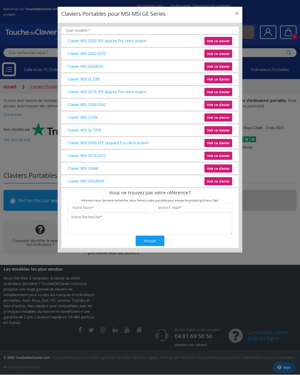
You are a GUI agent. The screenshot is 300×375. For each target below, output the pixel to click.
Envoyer (150, 241)
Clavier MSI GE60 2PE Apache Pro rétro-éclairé (107, 40)
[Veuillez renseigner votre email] (192, 207)
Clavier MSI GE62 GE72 (87, 53)
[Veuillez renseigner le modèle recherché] (150, 224)
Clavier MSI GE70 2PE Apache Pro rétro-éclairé (107, 91)
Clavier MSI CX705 (83, 117)
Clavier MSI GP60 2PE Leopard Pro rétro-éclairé (108, 142)
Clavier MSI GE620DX (85, 66)
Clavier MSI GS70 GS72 (87, 155)
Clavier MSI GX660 (83, 168)
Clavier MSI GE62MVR (86, 181)
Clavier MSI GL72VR (84, 130)
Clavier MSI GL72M (84, 79)
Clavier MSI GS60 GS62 (87, 104)
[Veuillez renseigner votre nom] (107, 207)
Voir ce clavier (218, 41)
